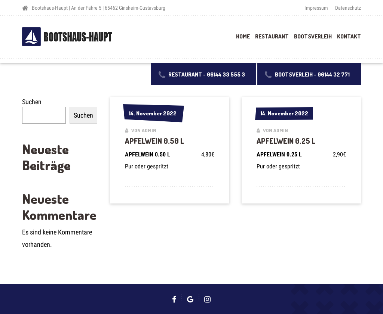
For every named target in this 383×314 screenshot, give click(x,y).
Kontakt (349, 36)
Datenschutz (348, 8)
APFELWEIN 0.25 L (286, 141)
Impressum (316, 8)
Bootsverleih (313, 36)
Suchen (32, 102)
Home (243, 36)
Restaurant (272, 36)
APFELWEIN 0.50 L (154, 141)
